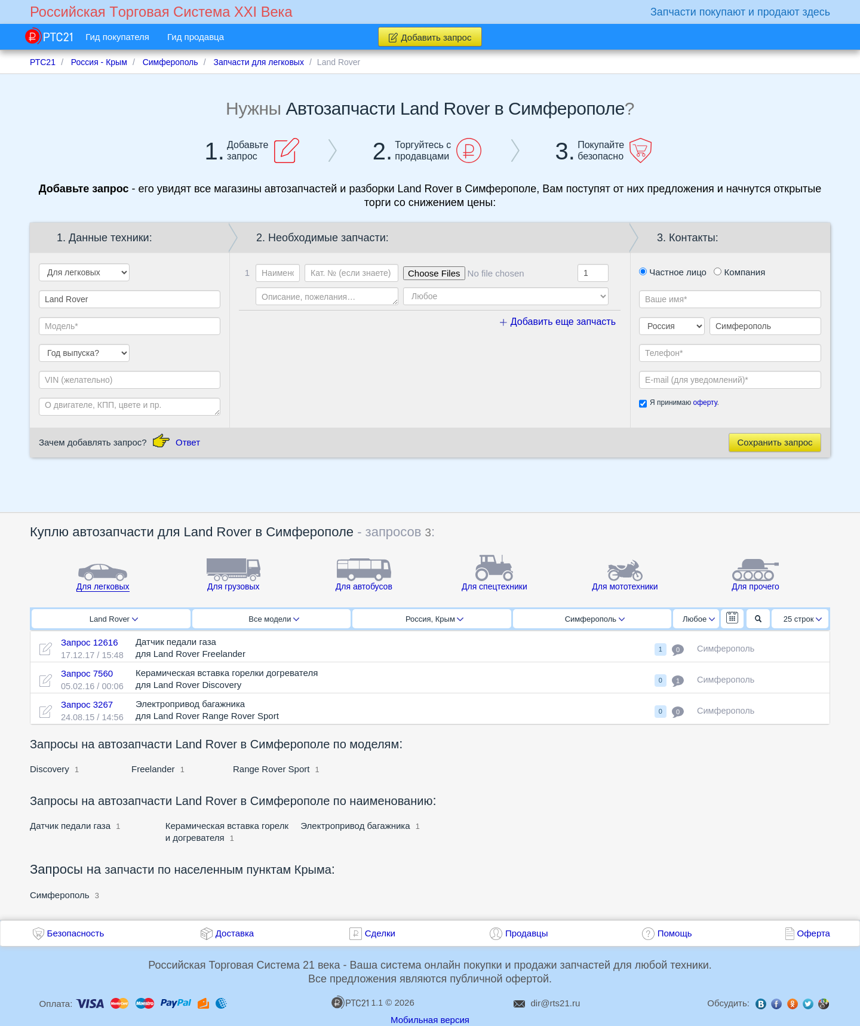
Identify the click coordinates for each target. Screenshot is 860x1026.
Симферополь (595, 619)
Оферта (813, 933)
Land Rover (114, 619)
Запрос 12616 (89, 642)
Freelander (153, 769)
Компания (739, 272)
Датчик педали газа (70, 826)
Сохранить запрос (774, 442)
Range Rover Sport (271, 769)
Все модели (273, 619)
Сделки (380, 933)
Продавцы (526, 933)
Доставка (235, 933)
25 (803, 619)
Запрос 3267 (87, 704)
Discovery (51, 769)
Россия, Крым (434, 619)
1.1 (357, 1002)
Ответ (188, 442)
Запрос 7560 (87, 673)
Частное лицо (673, 272)
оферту (705, 402)
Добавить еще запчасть (558, 322)
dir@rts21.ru (555, 1003)
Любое (699, 619)
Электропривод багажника (355, 826)
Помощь (675, 933)
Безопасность (76, 933)
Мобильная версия (430, 1020)
